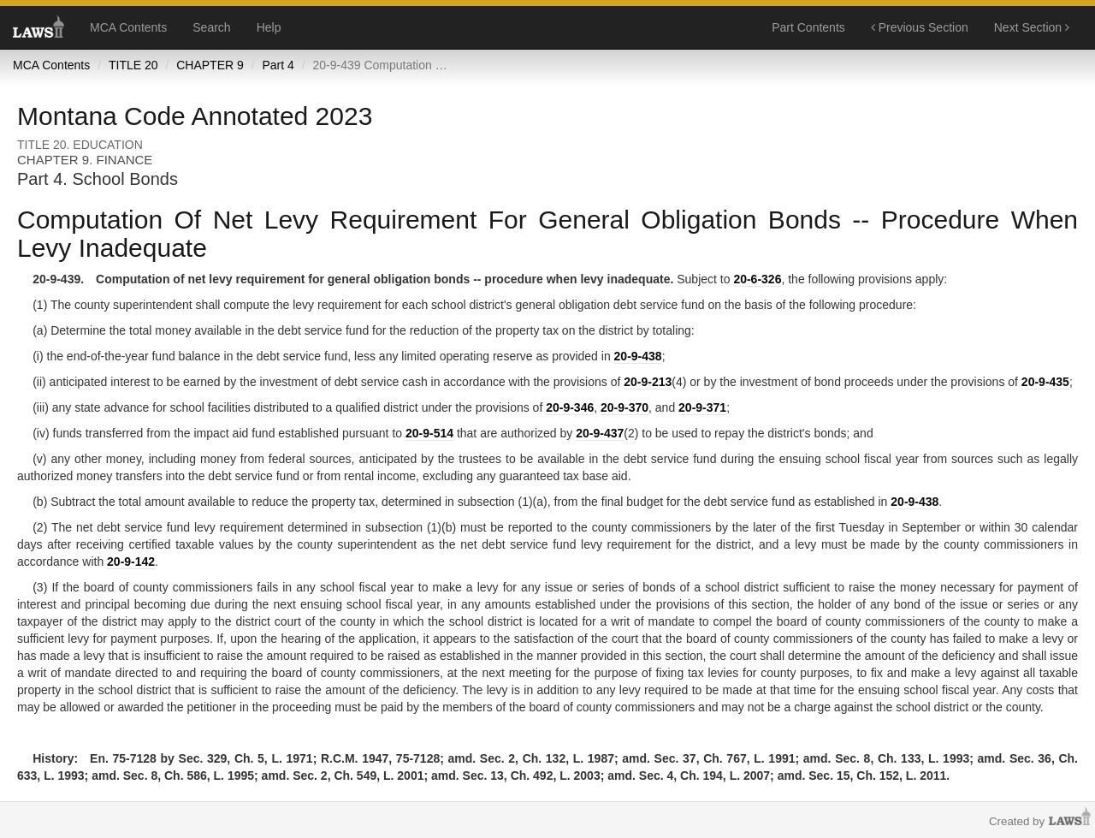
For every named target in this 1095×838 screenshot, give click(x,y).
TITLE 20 (133, 65)
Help (269, 27)
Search (211, 27)
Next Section (1031, 27)
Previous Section (919, 27)
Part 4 (277, 65)
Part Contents (808, 27)
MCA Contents (128, 27)
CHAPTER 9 (210, 65)
